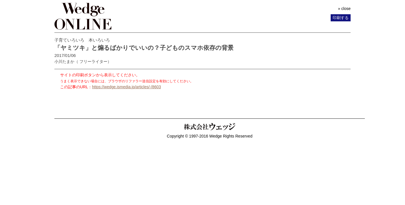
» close (344, 8)
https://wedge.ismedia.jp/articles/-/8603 (126, 87)
